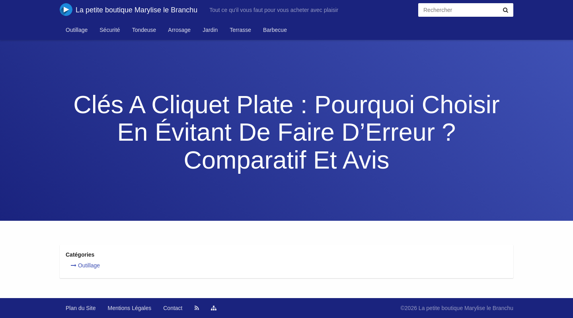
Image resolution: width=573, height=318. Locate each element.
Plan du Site (81, 308)
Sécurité (109, 30)
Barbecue (275, 30)
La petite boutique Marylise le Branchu (128, 9)
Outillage (77, 30)
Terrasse (240, 30)
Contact (172, 308)
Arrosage (179, 30)
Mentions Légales (130, 308)
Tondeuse (144, 30)
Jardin (210, 30)
